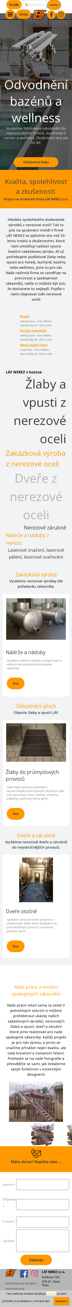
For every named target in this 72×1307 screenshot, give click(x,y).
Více (15, 683)
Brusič (24, 316)
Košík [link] (14, 4)
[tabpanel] (36, 189)
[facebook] (51, 14)
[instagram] (61, 14)
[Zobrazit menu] (10, 14)
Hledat (54, 5)
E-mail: (9, 1221)
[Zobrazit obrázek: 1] (43, 1134)
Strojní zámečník (33, 331)
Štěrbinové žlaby (36, 162)
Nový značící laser (34, 345)
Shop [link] (23, 14)
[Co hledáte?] (35, 5)
